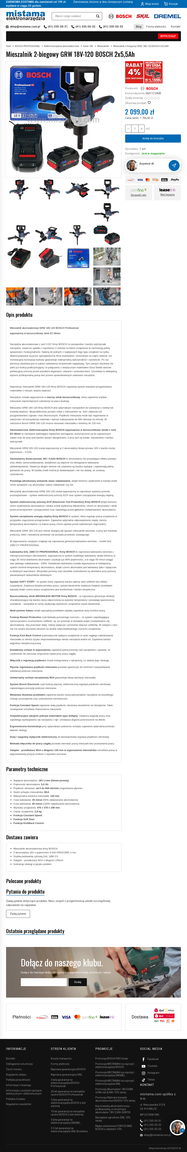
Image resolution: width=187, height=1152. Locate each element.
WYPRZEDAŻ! (168, 36)
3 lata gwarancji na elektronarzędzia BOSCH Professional (65, 1083)
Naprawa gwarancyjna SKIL (66, 1074)
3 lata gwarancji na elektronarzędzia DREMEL (66, 1121)
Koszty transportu (61, 1058)
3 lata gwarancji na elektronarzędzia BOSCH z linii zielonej (68, 1102)
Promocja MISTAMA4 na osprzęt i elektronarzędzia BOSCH (114, 1065)
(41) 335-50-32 (85, 26)
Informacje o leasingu (18, 1085)
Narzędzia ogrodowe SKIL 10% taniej (112, 1119)
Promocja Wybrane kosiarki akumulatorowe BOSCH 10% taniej (115, 1099)
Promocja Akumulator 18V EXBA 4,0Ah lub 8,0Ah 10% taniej (114, 1091)
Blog (138, 26)
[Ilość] (135, 129)
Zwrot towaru (14, 1069)
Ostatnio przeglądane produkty (35, 931)
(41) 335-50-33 (113, 26)
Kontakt (175, 26)
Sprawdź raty (138, 195)
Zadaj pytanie (18, 913)
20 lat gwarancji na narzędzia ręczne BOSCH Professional (68, 1093)
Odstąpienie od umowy (19, 1063)
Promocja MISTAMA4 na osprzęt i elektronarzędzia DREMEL (114, 1074)
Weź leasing (167, 194)
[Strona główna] (25, 15)
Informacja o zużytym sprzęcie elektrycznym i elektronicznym (24, 1092)
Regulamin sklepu (16, 1074)
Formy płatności (156, 26)
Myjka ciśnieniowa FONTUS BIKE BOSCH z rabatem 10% (113, 1127)
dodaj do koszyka (153, 138)
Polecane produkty (23, 881)
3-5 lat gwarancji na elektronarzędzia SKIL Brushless (69, 1130)
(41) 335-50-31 (58, 26)
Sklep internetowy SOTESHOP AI (165, 1148)
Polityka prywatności (18, 1079)
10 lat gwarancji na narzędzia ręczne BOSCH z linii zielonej (68, 1113)
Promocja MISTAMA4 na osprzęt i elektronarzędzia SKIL (114, 1082)
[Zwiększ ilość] (128, 129)
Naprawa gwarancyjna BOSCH (68, 1069)
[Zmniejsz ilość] (141, 129)
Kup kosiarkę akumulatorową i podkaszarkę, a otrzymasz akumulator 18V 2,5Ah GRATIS (112, 1109)
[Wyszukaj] (97, 16)
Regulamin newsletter (18, 1104)
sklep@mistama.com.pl (25, 26)
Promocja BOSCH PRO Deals (111, 1058)
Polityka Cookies (15, 1099)
